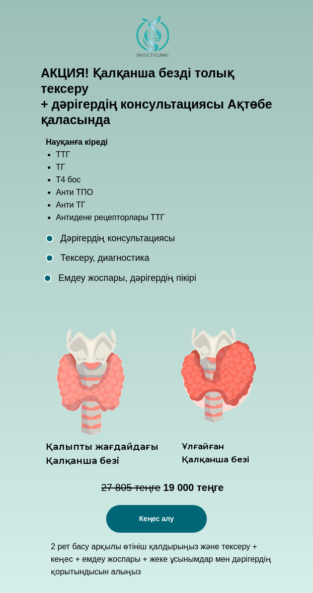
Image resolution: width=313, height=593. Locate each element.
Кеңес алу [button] (156, 519)
